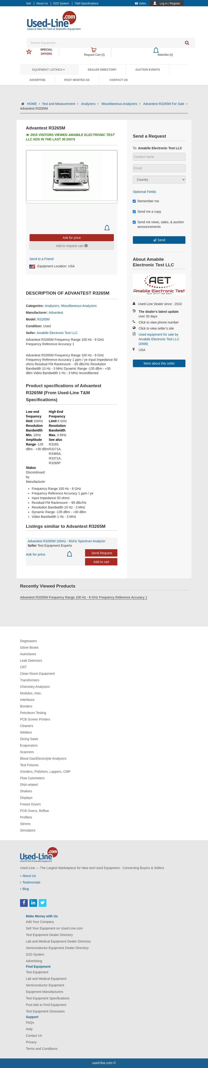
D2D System (61, 3)
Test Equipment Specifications (47, 998)
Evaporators (29, 745)
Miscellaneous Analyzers (121, 104)
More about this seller (159, 363)
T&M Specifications (86, 3)
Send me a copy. (147, 211)
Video (140, 3)
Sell (28, 3)
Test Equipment (37, 972)
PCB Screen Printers (35, 719)
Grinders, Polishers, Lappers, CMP (45, 771)
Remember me (146, 201)
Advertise (37, 80)
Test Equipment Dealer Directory (49, 935)
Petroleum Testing (33, 713)
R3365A (55, 454)
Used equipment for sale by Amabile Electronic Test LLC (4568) (159, 339)
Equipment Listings (48, 69)
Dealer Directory (102, 69)
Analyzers (90, 104)
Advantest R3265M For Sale (165, 104)
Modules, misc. (31, 693)
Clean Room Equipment (37, 673)
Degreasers (28, 641)
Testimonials (30, 882)
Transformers (29, 680)
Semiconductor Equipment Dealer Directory (57, 948)
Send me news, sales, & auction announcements (158, 224)
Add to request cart (72, 246)
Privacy (31, 1042)
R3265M (43, 319)
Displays (26, 798)
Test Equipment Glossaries (45, 1011)
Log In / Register (170, 3)
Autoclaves (28, 654)
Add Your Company (40, 922)
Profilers (26, 817)
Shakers (26, 791)
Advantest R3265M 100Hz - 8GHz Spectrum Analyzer (66, 541)
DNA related (29, 784)
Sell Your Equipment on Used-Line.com (54, 928)
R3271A (55, 449)
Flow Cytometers (32, 778)
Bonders (26, 706)
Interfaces (27, 700)
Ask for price (35, 554)
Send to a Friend (41, 259)
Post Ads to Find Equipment (46, 1005)
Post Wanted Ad (77, 80)
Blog (24, 889)
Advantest (56, 312)
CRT (23, 667)
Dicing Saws (29, 739)
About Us (42, 3)
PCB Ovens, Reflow (34, 811)
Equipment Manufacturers (44, 992)
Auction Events (147, 69)
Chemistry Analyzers (35, 687)
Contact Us (119, 80)
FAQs (30, 1022)
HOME (33, 104)
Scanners (27, 752)
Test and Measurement (60, 104)
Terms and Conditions (41, 1049)
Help (29, 1029)
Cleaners (26, 726)
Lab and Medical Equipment (46, 979)
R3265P (55, 463)
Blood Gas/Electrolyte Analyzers (43, 758)
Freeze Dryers (30, 804)
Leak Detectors (31, 660)
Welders (26, 732)
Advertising (34, 961)
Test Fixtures (29, 765)
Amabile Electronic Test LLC (57, 333)
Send (161, 240)
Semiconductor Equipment (45, 985)
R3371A (55, 458)
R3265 (53, 444)
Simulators (27, 830)
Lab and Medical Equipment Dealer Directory (58, 941)
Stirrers (25, 824)
